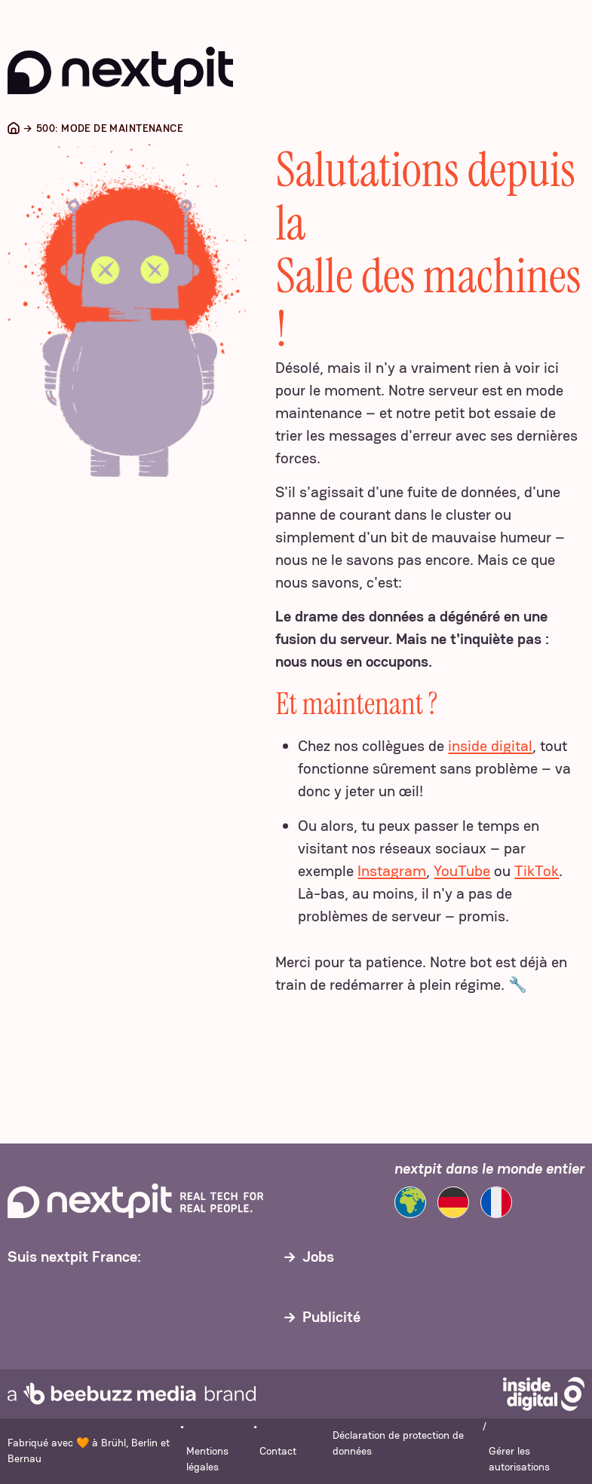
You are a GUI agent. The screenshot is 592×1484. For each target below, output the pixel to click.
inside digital (490, 746)
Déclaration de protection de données (398, 1443)
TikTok (536, 871)
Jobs (318, 1256)
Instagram (391, 871)
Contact (277, 1451)
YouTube (462, 871)
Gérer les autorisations (519, 1458)
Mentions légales (207, 1458)
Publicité (331, 1317)
